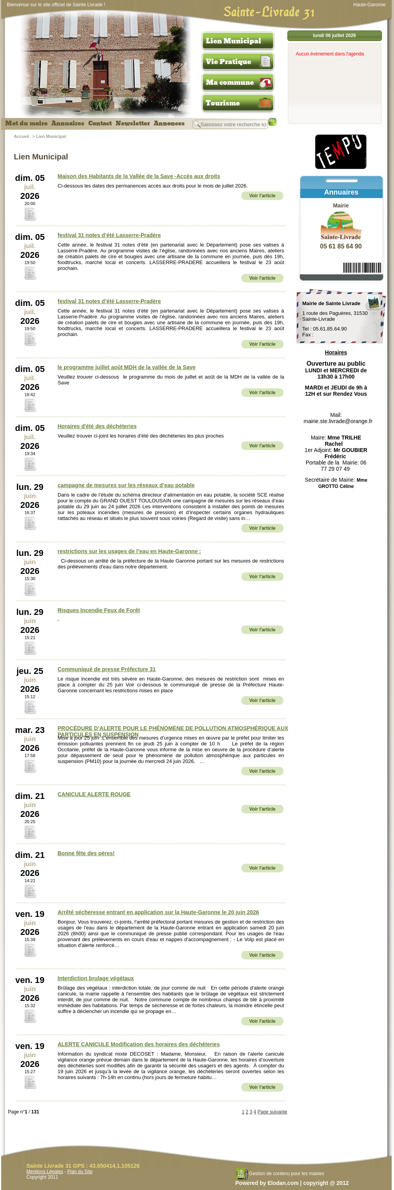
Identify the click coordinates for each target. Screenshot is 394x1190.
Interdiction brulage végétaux (96, 978)
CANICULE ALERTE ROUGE (94, 794)
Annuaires (68, 123)
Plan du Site (80, 1171)
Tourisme (223, 103)
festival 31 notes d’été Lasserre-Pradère (109, 235)
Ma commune (230, 82)
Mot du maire (26, 123)
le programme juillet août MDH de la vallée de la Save (127, 367)
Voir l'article (262, 195)
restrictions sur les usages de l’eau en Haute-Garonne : (129, 551)
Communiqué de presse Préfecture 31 (107, 669)
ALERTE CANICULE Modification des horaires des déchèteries (139, 1044)
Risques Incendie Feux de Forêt (99, 610)
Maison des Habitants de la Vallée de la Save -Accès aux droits (139, 176)
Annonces (169, 123)
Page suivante (272, 1112)
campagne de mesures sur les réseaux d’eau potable (126, 485)
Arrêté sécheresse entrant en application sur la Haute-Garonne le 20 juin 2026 (158, 912)
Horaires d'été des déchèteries (97, 426)
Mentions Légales (45, 1171)
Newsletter (133, 123)
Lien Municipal (233, 41)
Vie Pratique (228, 61)
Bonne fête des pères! (86, 853)
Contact (100, 123)
